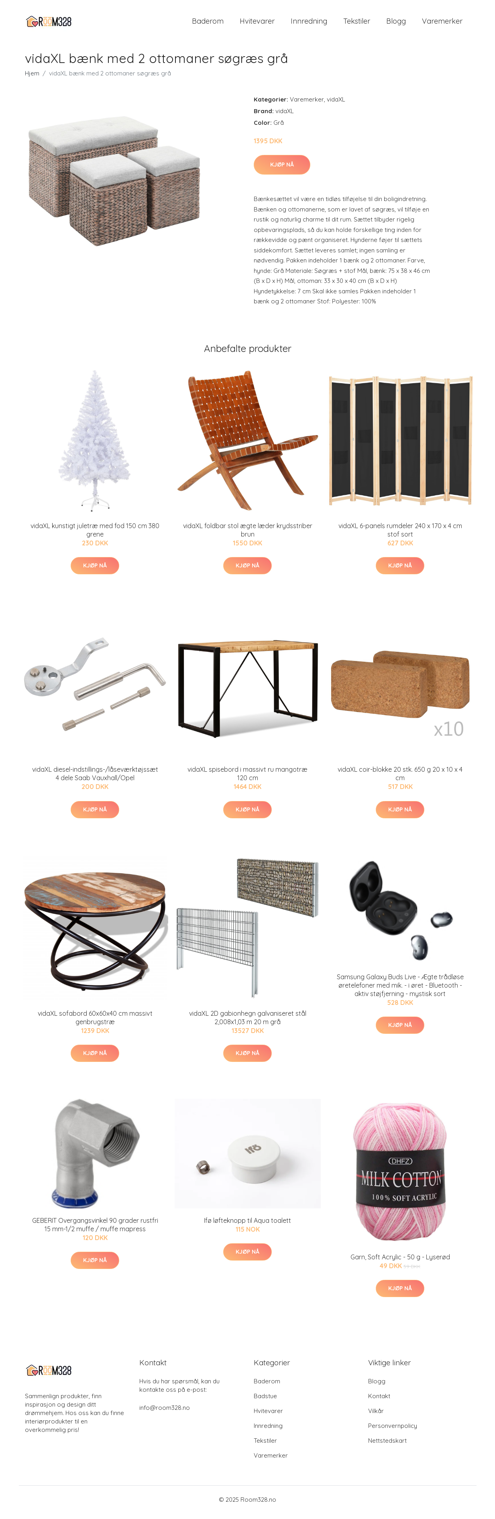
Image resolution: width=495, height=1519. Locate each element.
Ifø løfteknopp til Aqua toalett (247, 1226)
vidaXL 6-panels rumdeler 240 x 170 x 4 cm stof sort (400, 535)
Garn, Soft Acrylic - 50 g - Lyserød (400, 1263)
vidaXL (336, 105)
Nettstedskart (387, 1446)
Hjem (32, 79)
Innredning (309, 23)
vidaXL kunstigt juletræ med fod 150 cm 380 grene (95, 535)
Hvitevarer (257, 23)
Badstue (265, 1401)
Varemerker (442, 23)
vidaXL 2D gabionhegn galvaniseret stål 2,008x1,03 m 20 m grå (247, 1023)
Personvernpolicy (392, 1431)
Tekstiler (356, 23)
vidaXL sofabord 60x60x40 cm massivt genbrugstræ (95, 1023)
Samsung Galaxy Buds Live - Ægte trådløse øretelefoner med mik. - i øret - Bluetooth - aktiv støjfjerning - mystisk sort (400, 990)
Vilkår (376, 1416)
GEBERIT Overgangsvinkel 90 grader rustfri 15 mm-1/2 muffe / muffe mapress (95, 1230)
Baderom (208, 23)
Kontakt (379, 1401)
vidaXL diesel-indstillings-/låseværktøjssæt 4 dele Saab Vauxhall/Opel (95, 779)
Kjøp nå (282, 170)
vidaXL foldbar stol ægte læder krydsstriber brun (247, 535)
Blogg (396, 23)
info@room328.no (164, 1413)
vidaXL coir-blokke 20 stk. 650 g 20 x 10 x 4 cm (400, 779)
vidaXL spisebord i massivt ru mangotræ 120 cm (247, 779)
